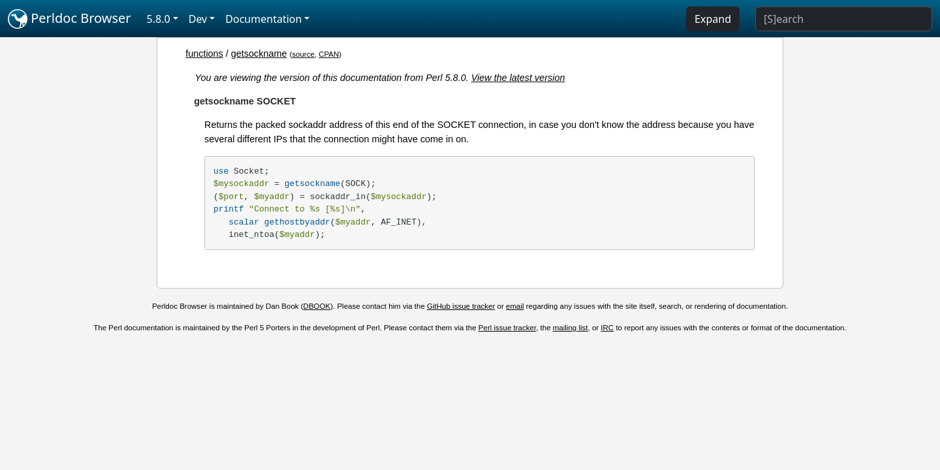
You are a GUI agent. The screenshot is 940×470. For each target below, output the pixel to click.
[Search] (843, 19)
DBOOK (317, 306)
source (303, 54)
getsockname (259, 53)
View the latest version (518, 77)
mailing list (570, 328)
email (515, 306)
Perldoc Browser (69, 19)
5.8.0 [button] (158, 19)
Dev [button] (198, 19)
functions (204, 53)
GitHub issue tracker (461, 306)
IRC (607, 328)
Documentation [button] (263, 19)
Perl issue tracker (507, 328)
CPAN (329, 54)
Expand (713, 19)
